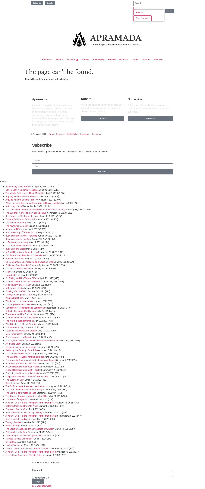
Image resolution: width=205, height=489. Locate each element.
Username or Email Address (45, 462)
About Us (158, 59)
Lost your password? (42, 486)
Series (135, 59)
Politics (59, 59)
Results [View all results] (139, 12)
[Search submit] (134, 8)
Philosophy (98, 59)
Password (37, 470)
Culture (85, 59)
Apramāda (115, 38)
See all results (142, 18)
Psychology (72, 59)
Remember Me (40, 478)
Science (112, 59)
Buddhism (47, 59)
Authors (146, 59)
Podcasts (123, 59)
